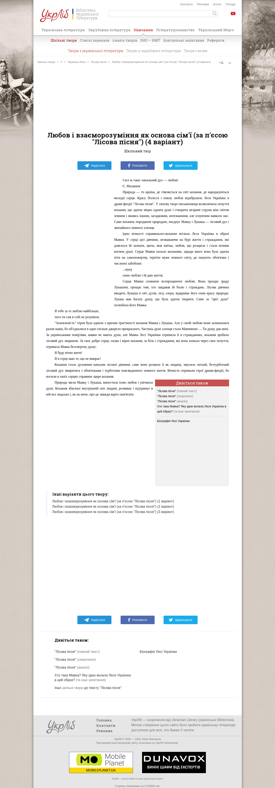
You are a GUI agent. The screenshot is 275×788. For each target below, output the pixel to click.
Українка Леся (76, 62)
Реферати (215, 40)
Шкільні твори (64, 40)
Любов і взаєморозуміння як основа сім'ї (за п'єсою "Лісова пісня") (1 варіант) (113, 501)
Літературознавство (175, 29)
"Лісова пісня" (177, 391)
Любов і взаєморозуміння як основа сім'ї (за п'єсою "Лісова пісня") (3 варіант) (113, 512)
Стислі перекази (94, 40)
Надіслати (94, 165)
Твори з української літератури (95, 50)
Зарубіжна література (109, 29)
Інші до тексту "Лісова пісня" (88, 688)
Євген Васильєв (151, 739)
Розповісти (137, 165)
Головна (104, 720)
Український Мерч (216, 29)
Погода (230, 4)
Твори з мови (195, 50)
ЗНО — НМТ (150, 40)
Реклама (203, 4)
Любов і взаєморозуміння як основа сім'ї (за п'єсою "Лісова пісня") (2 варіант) (113, 506)
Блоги (217, 4)
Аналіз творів (124, 40)
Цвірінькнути (180, 165)
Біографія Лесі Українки (173, 421)
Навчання (143, 31)
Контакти (186, 4)
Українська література (63, 29)
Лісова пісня (99, 62)
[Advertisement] (138, 97)
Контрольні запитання (183, 40)
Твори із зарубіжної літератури (153, 50)
